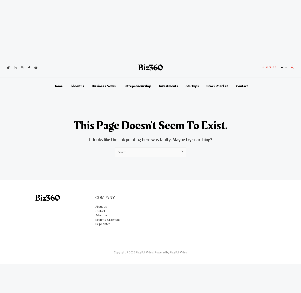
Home (58, 86)
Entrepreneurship (137, 86)
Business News (104, 86)
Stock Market (217, 86)
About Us (101, 206)
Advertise (101, 215)
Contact (242, 86)
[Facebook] (29, 67)
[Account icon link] (283, 67)
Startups (192, 86)
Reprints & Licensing (107, 219)
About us (77, 86)
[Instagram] (22, 67)
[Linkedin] (15, 67)
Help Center (102, 224)
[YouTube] (35, 67)
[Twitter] (8, 67)
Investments (168, 86)
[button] (269, 67)
